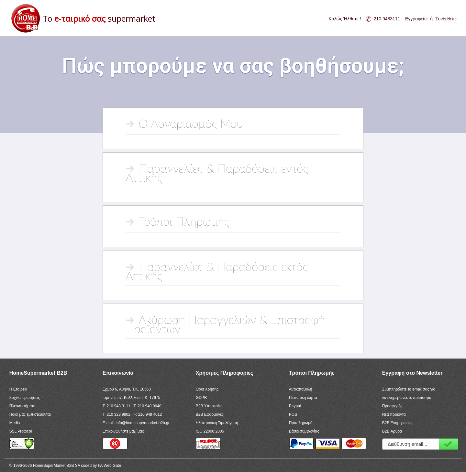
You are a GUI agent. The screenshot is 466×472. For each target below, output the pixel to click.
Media (14, 423)
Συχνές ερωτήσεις (24, 397)
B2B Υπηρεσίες (209, 406)
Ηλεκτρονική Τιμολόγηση (217, 423)
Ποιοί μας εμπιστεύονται (30, 414)
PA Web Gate (109, 465)
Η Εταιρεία (18, 389)
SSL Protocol (20, 431)
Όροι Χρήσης (207, 389)
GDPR (201, 397)
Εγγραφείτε (416, 18)
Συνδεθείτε (446, 18)
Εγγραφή (448, 444)
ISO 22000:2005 (210, 431)
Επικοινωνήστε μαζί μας (123, 431)
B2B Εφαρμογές (210, 414)
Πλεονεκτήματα (22, 406)
